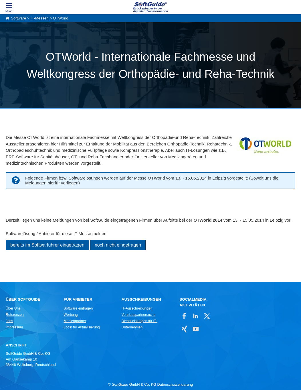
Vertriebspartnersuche (139, 315)
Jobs (9, 321)
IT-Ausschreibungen (137, 308)
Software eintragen (78, 308)
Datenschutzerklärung (175, 384)
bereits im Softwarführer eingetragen (47, 245)
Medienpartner (75, 321)
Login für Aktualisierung (82, 327)
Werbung (71, 315)
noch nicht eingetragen (118, 245)
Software (18, 18)
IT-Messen (40, 18)
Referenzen (15, 315)
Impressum (14, 327)
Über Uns (13, 308)
